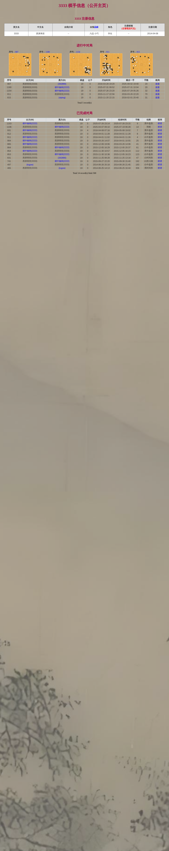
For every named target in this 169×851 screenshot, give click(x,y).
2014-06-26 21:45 (122, 165)
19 (82, 84)
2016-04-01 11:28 (101, 134)
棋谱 (160, 123)
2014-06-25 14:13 (101, 168)
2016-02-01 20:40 (130, 97)
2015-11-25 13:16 (122, 158)
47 (137, 158)
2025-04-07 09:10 (101, 127)
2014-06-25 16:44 (122, 168)
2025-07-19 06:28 (122, 127)
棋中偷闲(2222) (62, 87)
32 (146, 91)
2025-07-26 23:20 (106, 91)
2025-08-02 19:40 (130, 84)
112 (137, 151)
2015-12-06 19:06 (101, 144)
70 (146, 94)
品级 (96, 27)
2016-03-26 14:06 (122, 144)
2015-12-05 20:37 (122, 147)
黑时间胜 (148, 168)
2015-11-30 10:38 (101, 154)
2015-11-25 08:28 (101, 158)
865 (9, 144)
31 (146, 97)
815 (138, 52)
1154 (78, 52)
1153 (9, 123)
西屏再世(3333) (30, 84)
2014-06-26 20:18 (101, 165)
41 (137, 144)
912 (9, 134)
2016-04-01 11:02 (101, 137)
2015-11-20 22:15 (106, 97)
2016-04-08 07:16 (101, 130)
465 (9, 168)
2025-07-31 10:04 (130, 87)
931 (9, 130)
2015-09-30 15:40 (122, 161)
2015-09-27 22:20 (101, 161)
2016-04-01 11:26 (122, 137)
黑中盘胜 (148, 123)
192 (137, 161)
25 (137, 141)
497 (9, 165)
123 (137, 154)
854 (9, 151)
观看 (157, 84)
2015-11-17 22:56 (106, 94)
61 (137, 147)
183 (137, 165)
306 (137, 168)
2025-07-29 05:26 (130, 91)
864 (9, 147)
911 (9, 137)
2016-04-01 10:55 (122, 141)
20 (146, 84)
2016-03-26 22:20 (130, 94)
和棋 (149, 127)
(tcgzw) (30, 165)
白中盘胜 (148, 137)
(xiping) (62, 97)
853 (9, 154)
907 (16, 52)
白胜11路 (148, 161)
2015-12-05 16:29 (101, 147)
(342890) (62, 84)
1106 (9, 127)
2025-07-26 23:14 (101, 123)
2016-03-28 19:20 (106, 84)
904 (9, 141)
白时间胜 (148, 158)
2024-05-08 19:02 (122, 130)
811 (107, 52)
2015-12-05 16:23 (122, 151)
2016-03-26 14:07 (101, 141)
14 (137, 127)
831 (9, 158)
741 (9, 161)
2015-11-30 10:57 (101, 151)
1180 (48, 52)
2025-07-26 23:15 (122, 123)
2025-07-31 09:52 (106, 87)
